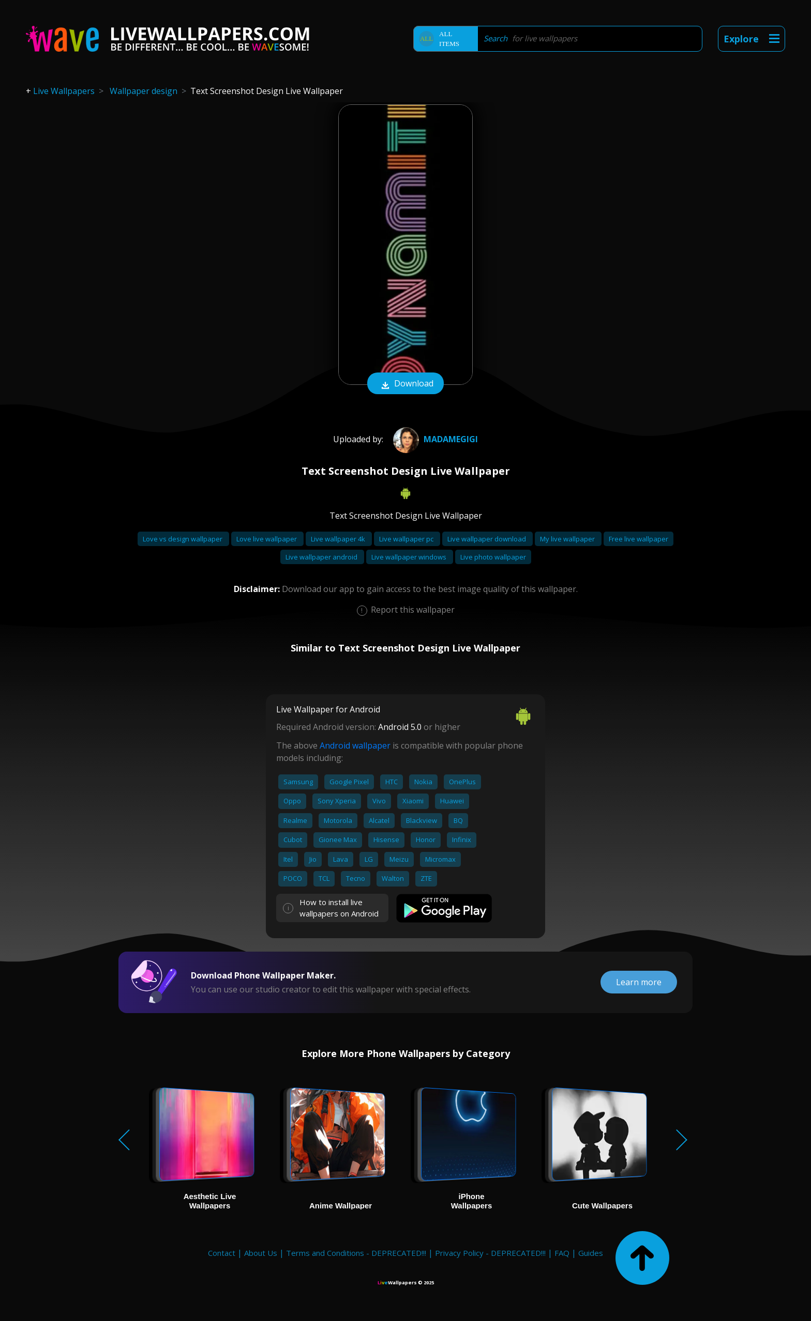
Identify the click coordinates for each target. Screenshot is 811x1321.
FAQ (561, 1253)
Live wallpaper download (487, 538)
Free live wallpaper (638, 538)
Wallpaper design (143, 91)
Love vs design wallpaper (183, 538)
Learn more (639, 982)
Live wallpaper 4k (339, 538)
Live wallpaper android (322, 557)
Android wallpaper (355, 745)
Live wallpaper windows (409, 557)
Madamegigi (434, 439)
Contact (221, 1253)
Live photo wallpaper (493, 557)
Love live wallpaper (267, 538)
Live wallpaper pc (407, 538)
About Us (260, 1253)
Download (405, 384)
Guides (590, 1253)
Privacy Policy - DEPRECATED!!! (490, 1253)
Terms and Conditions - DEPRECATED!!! (356, 1253)
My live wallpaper (568, 538)
